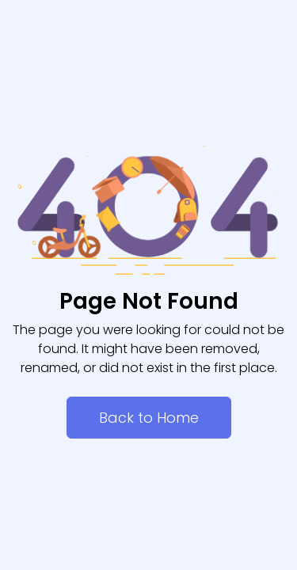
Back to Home (149, 418)
